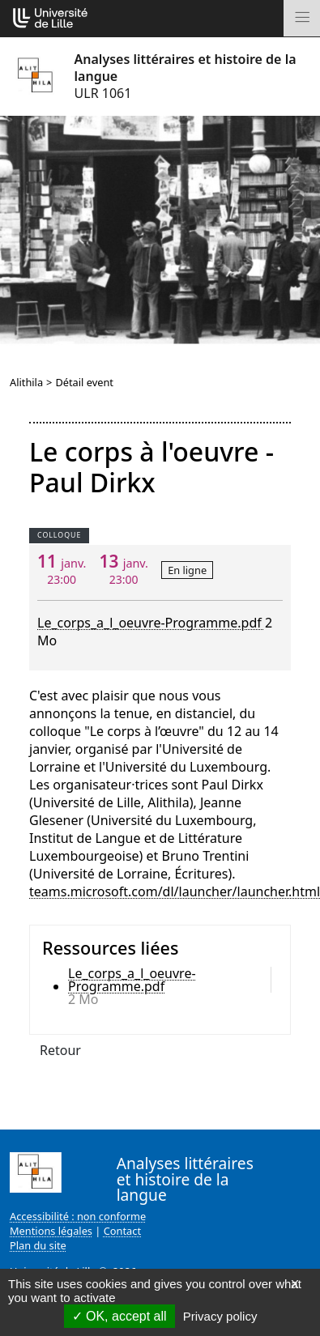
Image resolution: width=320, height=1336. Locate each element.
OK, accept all (119, 1316)
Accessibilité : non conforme (78, 1216)
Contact (122, 1230)
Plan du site (38, 1245)
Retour (60, 1050)
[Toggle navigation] (302, 18)
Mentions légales (51, 1230)
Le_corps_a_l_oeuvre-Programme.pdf (151, 623)
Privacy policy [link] (220, 1316)
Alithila (26, 382)
